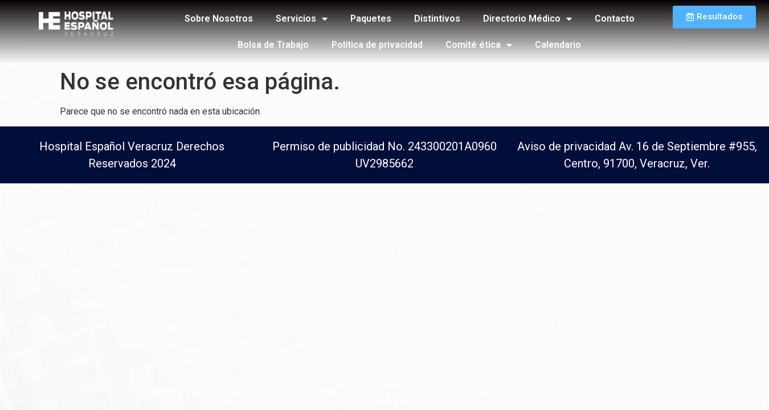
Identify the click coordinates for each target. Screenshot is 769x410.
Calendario (558, 44)
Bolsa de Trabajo (273, 44)
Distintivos (437, 18)
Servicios (302, 19)
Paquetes (370, 18)
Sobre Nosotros (219, 18)
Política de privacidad (377, 44)
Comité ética (478, 45)
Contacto (615, 18)
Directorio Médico (527, 19)
